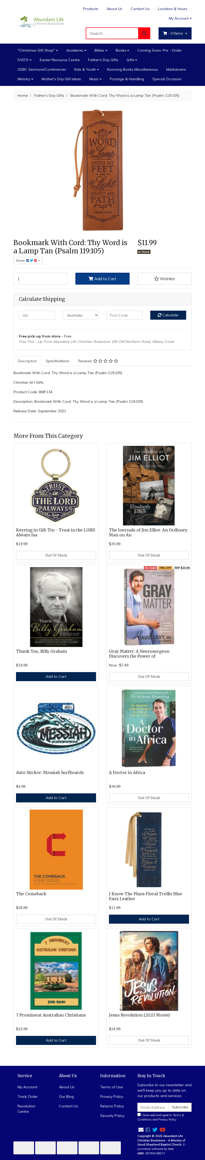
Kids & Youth (85, 69)
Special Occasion (167, 79)
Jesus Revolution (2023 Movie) (139, 1015)
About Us (114, 8)
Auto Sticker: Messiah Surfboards (50, 772)
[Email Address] (153, 1107)
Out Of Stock (56, 555)
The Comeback (31, 893)
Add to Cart (102, 278)
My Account (27, 1087)
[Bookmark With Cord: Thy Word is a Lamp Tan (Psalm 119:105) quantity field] (40, 279)
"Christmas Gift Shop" (36, 50)
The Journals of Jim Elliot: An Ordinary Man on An (148, 532)
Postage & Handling (127, 79)
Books (121, 50)
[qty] (37, 315)
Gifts (130, 60)
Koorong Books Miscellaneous (132, 69)
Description (27, 361)
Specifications (57, 361)
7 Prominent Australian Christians (51, 1015)
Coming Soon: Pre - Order (159, 50)
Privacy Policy (111, 1096)
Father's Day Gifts (103, 60)
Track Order (28, 1096)
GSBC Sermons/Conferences (42, 69)
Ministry (24, 79)
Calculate (168, 315)
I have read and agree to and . (160, 1117)
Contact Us (140, 8)
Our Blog (66, 1096)
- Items (173, 33)
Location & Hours (172, 8)
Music (94, 79)
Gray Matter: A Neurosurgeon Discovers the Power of (139, 654)
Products (90, 8)
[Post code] (124, 315)
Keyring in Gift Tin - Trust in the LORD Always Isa (55, 532)
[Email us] (141, 1129)
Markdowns (176, 69)
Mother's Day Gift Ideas (61, 79)
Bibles (99, 50)
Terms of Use (111, 1087)
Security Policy (112, 1115)
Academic (74, 50)
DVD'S (23, 60)
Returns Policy (112, 1106)
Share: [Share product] (27, 260)
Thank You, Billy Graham (41, 651)
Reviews (98, 361)
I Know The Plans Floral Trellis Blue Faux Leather (145, 896)
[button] (164, 279)
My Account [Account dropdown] (178, 18)
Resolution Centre (26, 1109)
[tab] (27, 361)
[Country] (81, 315)
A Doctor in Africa (127, 772)
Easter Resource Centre (60, 60)
